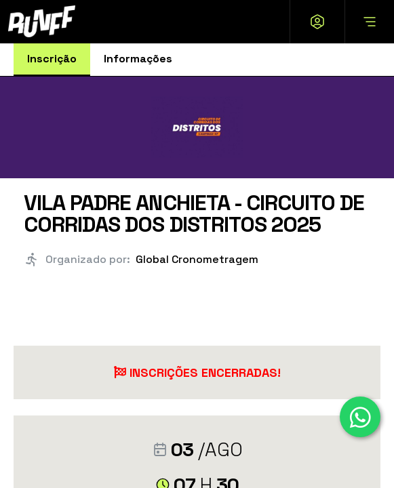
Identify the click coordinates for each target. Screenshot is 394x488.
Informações (138, 59)
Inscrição (52, 59)
